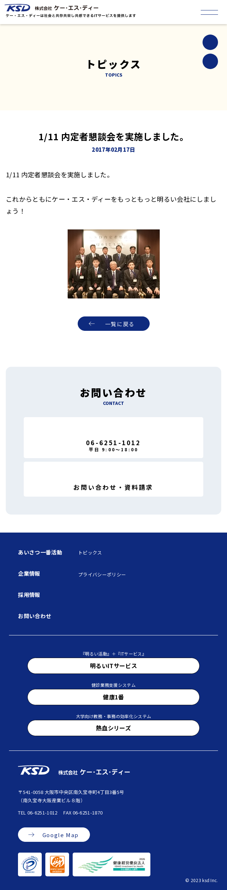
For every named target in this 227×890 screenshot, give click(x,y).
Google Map (60, 835)
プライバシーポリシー (102, 574)
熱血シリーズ (113, 728)
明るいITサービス (113, 665)
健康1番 (113, 697)
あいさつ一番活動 (40, 552)
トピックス (90, 552)
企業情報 (29, 573)
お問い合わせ (34, 616)
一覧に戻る (120, 324)
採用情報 (29, 594)
